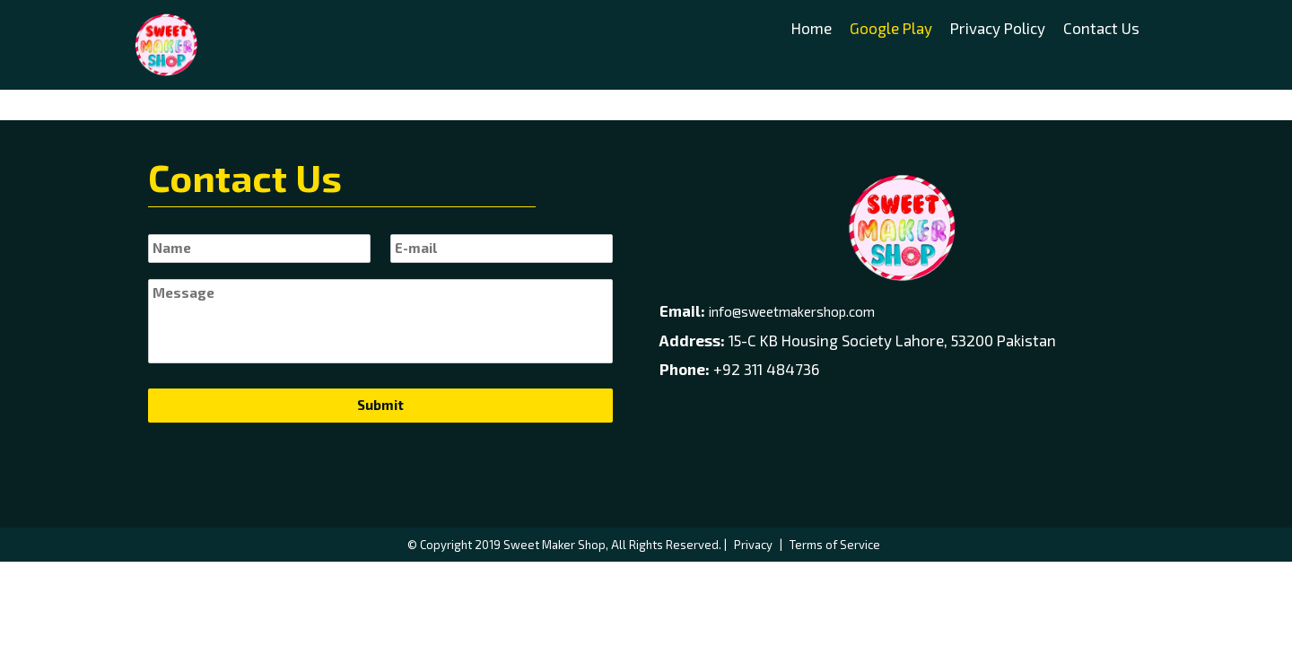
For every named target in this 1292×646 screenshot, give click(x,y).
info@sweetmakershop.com (792, 311)
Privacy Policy (997, 28)
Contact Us (1101, 28)
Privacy (753, 544)
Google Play (891, 28)
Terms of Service (835, 544)
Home (811, 28)
